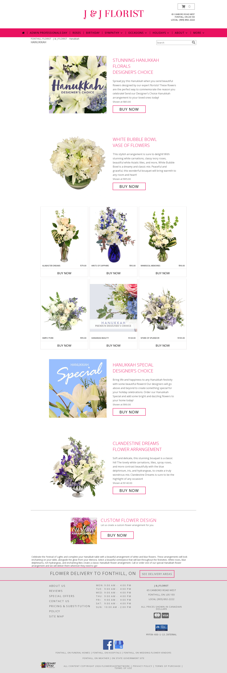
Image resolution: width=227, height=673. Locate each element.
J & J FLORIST (113, 14)
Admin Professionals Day (48, 33)
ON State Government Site (128, 658)
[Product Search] (173, 42)
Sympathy (114, 33)
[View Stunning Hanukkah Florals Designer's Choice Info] (80, 84)
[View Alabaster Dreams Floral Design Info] (64, 235)
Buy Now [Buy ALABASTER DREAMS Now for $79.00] (64, 273)
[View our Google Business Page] (119, 648)
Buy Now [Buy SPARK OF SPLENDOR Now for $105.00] (163, 345)
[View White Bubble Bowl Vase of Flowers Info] (80, 162)
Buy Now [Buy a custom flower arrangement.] (117, 535)
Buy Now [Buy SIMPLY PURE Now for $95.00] (64, 345)
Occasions (137, 33)
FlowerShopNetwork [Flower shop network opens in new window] (116, 666)
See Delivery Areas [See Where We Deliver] (157, 574)
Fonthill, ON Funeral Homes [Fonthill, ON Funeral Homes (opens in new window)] (73, 652)
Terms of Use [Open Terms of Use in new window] (123, 668)
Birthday (93, 33)
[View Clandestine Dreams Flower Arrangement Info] (80, 466)
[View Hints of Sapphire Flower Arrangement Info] (113, 235)
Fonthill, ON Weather (96, 658)
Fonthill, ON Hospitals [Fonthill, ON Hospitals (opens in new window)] (107, 652)
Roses (77, 33)
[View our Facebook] (108, 648)
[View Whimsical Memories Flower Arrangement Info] (162, 235)
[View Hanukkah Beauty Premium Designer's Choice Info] (113, 307)
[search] (193, 42)
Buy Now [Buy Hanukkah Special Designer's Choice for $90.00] (129, 412)
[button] (186, 6)
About (181, 33)
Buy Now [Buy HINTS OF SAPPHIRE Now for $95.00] (113, 273)
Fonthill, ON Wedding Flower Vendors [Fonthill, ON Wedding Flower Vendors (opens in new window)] (148, 652)
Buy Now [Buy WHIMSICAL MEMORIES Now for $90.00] (163, 273)
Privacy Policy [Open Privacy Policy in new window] (142, 666)
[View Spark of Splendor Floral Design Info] (162, 307)
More (199, 33)
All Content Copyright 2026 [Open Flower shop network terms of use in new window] (82, 666)
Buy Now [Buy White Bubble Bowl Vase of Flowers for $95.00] (129, 186)
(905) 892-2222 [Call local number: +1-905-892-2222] (187, 19)
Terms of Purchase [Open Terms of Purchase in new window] (168, 666)
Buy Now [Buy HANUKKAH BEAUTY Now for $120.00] (113, 345)
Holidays (161, 33)
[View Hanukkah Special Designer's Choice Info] (80, 388)
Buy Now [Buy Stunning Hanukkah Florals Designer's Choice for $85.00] (129, 109)
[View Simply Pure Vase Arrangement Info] (64, 307)
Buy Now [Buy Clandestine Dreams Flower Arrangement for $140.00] (129, 490)
